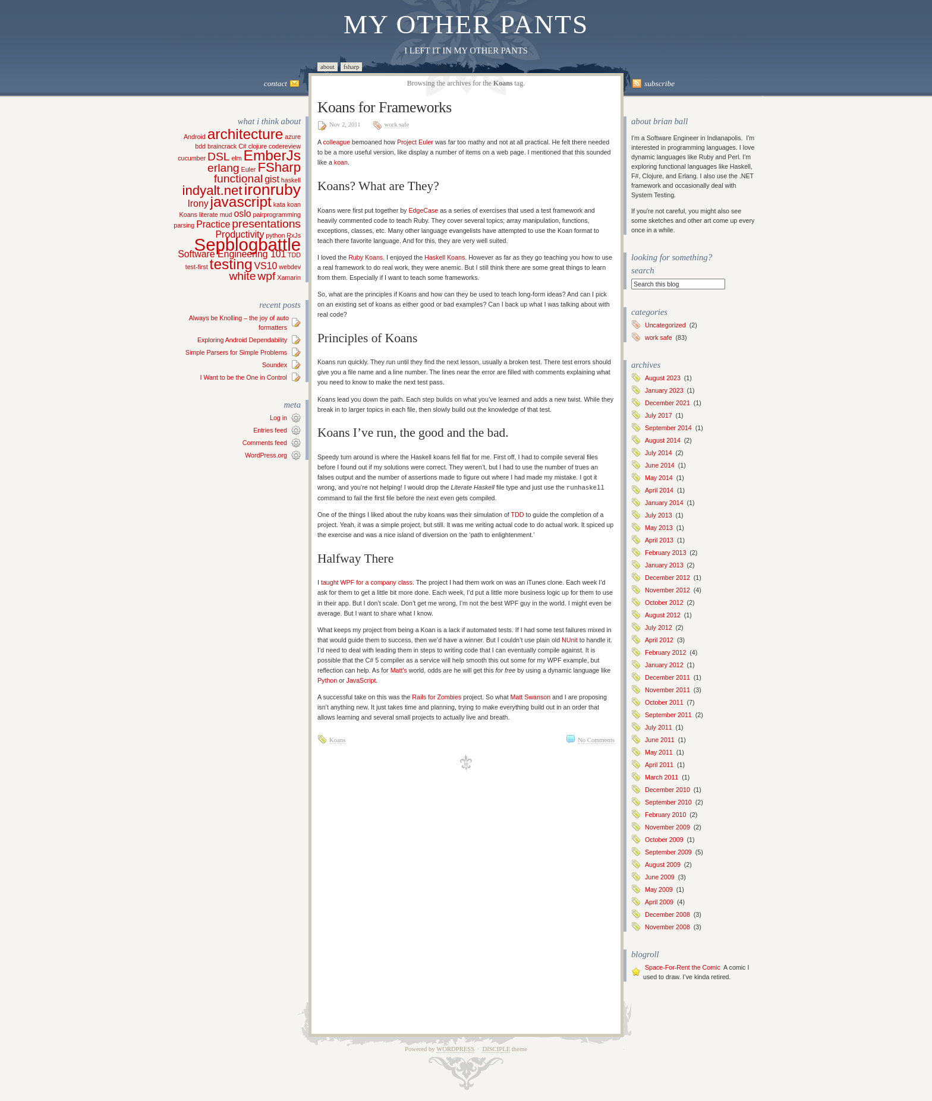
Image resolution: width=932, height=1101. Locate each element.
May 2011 (659, 752)
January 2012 (664, 664)
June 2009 (660, 877)
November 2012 (667, 590)
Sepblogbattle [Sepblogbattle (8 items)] (247, 244)
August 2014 (663, 440)
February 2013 (665, 552)
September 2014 (668, 427)
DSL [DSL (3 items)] (218, 156)
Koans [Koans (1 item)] (188, 214)
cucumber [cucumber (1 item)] (192, 158)
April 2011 (659, 764)
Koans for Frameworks (384, 107)
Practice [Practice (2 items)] (213, 224)
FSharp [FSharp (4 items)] (279, 167)
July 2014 (658, 452)
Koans (337, 739)
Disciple (496, 1049)
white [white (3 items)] (242, 276)
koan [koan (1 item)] (294, 204)
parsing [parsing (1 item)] (184, 225)
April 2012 (659, 639)
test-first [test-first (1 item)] (196, 266)
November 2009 (667, 827)
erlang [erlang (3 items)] (223, 168)
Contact (275, 83)
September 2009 (668, 852)
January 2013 (664, 565)
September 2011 (668, 714)
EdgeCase (423, 210)
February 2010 (665, 814)
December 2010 (667, 789)
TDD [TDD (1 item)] (294, 254)
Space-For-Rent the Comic (682, 967)
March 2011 (661, 777)
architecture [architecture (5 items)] (245, 134)
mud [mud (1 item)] (226, 214)
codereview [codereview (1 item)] (285, 146)
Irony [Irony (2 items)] (197, 203)
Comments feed (265, 442)
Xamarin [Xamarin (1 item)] (289, 277)
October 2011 (664, 702)
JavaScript (361, 679)
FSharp (352, 67)
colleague (336, 142)
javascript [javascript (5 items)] (241, 202)
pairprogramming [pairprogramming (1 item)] (277, 214)
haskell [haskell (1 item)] (291, 180)
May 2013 (659, 527)
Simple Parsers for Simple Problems (236, 352)
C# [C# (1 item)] (242, 146)
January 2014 (664, 502)
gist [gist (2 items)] (272, 179)
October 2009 (664, 839)
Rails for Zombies (436, 696)
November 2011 (667, 689)
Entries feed (270, 430)
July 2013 (658, 515)
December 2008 (667, 914)
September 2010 (668, 802)
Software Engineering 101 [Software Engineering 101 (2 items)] (232, 254)
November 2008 (667, 926)
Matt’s (399, 669)
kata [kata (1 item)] (279, 204)
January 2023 (664, 390)
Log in (278, 417)
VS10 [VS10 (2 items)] (266, 266)
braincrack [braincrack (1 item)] (222, 146)
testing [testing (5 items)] (231, 264)
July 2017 (658, 415)
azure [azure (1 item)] (293, 136)
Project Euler (415, 142)
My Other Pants (466, 24)
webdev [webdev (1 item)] (290, 266)
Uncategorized (665, 325)
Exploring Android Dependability (242, 339)
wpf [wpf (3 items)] (266, 276)
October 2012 (664, 602)
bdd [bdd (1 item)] (200, 146)
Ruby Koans (365, 257)
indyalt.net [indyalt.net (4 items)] (212, 190)
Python (327, 679)
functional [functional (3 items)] (238, 178)
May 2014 (659, 477)
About (327, 67)
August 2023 (663, 377)
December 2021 (667, 402)
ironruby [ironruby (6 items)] (272, 189)
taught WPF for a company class (367, 581)
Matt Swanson (531, 696)
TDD (517, 514)
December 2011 (667, 677)
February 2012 (665, 652)
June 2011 (660, 739)
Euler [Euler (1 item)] (248, 169)
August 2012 (663, 615)
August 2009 (663, 864)
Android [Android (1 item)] (195, 136)
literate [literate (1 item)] (208, 214)
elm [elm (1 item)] (236, 158)
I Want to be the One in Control (243, 377)
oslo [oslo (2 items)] (242, 214)
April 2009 (659, 902)
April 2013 (659, 540)
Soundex (274, 364)
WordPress (455, 1049)
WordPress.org (266, 455)
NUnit (570, 639)
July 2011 (658, 727)
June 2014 (660, 465)
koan (341, 162)
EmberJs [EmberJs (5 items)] (272, 155)
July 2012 (658, 627)
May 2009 (659, 889)
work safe (397, 124)
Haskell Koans (444, 257)
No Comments (596, 739)
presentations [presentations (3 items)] (266, 223)
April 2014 (659, 490)
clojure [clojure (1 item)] (257, 146)
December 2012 (667, 577)
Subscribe (659, 83)
